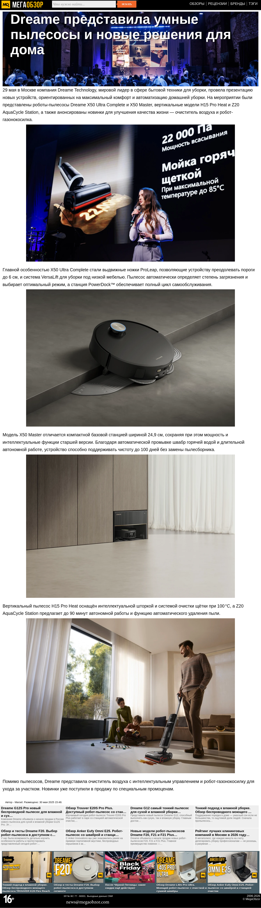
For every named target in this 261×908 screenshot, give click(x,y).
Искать (127, 4)
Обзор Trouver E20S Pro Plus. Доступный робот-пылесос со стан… (96, 810)
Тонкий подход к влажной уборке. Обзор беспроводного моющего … (223, 810)
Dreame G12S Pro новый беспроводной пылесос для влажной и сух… (31, 812)
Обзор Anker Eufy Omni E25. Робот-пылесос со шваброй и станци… (94, 833)
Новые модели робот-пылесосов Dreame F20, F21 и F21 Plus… (157, 833)
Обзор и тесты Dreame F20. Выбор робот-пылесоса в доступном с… (29, 833)
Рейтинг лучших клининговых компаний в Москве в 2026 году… (222, 833)
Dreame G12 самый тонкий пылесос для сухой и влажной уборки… (159, 810)
